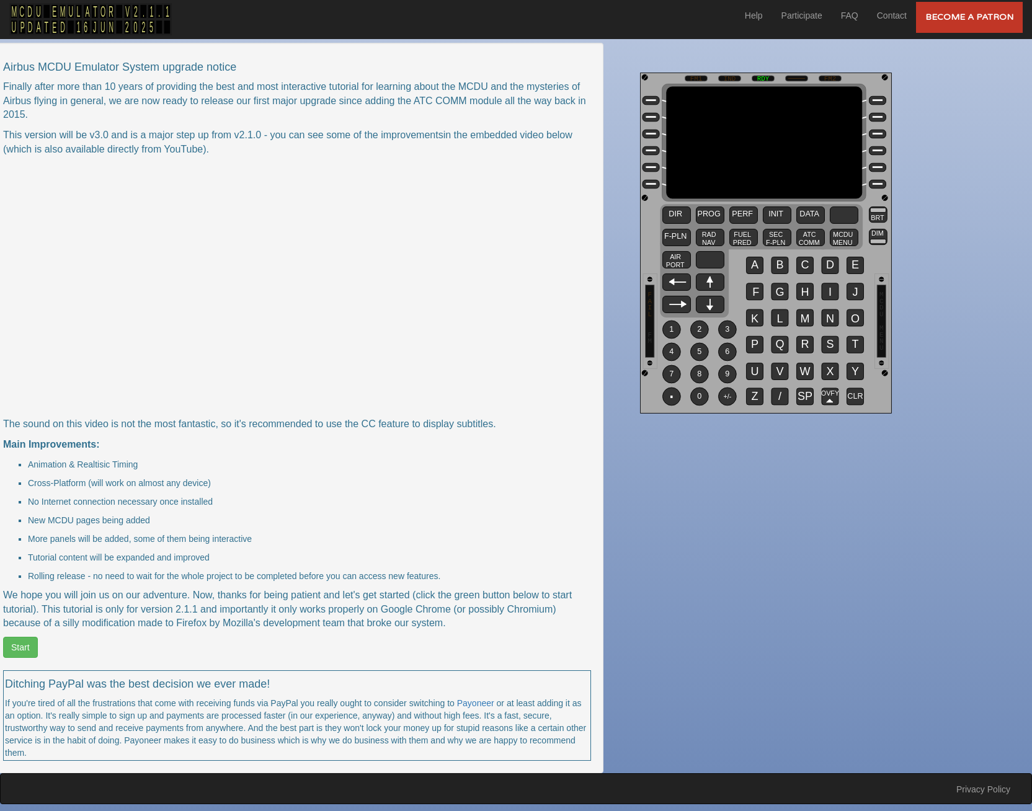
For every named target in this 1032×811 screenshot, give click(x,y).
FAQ (849, 15)
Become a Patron (969, 17)
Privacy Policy (983, 789)
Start (20, 647)
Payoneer (475, 703)
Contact (892, 15)
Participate (801, 15)
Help (754, 15)
